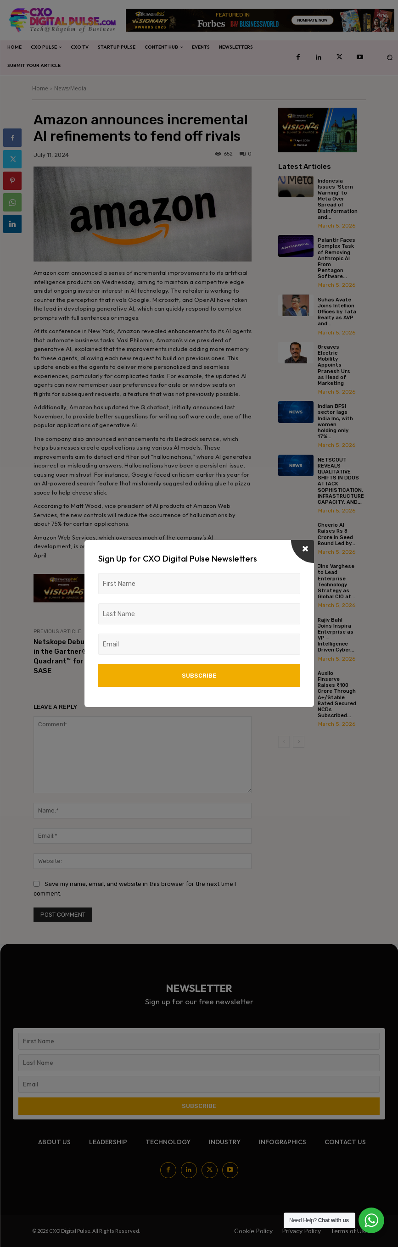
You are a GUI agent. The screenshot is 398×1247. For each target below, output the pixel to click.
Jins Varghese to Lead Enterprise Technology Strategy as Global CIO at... (336, 581)
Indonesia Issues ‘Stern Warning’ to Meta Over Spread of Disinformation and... (338, 199)
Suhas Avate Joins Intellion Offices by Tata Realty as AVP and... (337, 312)
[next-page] (298, 742)
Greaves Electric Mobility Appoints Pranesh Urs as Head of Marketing (334, 365)
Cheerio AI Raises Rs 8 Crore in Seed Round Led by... (336, 534)
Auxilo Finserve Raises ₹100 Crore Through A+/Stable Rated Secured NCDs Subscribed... (337, 694)
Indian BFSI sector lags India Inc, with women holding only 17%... (335, 421)
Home (40, 88)
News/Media (70, 88)
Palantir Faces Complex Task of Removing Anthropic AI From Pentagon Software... (336, 258)
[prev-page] (284, 742)
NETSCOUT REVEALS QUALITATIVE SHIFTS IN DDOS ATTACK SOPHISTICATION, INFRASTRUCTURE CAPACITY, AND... (341, 481)
